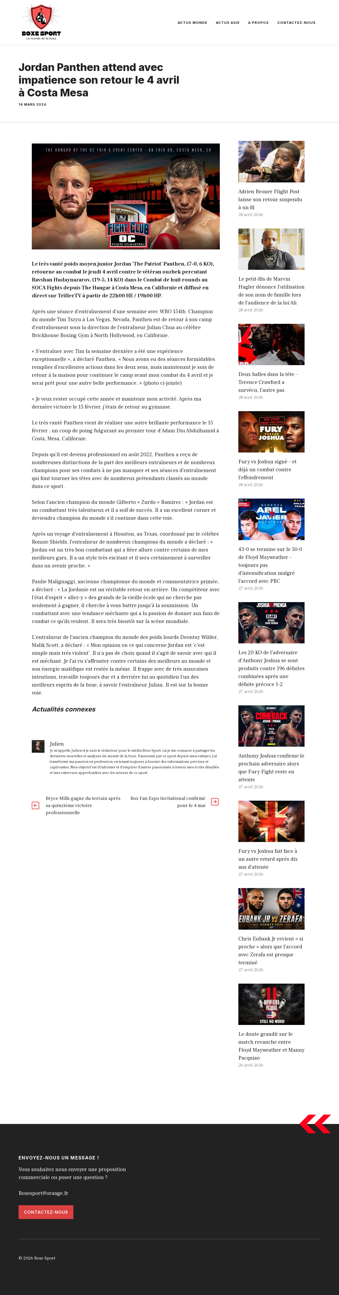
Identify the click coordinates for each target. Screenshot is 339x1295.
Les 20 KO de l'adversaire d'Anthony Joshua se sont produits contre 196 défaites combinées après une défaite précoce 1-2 (271, 668)
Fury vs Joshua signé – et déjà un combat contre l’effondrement (267, 469)
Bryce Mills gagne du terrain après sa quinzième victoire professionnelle (83, 805)
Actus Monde (192, 22)
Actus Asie (228, 22)
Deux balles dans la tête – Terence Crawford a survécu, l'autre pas (268, 382)
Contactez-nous (296, 22)
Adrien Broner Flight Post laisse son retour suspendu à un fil (270, 199)
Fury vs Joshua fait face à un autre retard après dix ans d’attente (268, 859)
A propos (258, 22)
